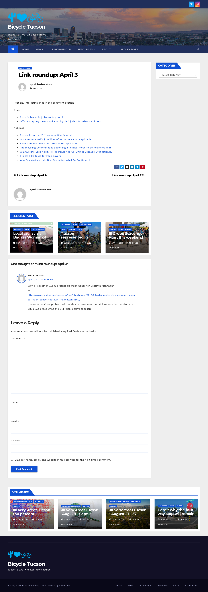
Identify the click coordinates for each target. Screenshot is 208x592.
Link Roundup (61, 49)
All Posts (18, 229)
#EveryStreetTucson (23, 501)
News (40, 49)
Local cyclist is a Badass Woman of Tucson (29, 237)
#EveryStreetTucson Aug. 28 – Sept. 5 (79, 512)
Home (25, 49)
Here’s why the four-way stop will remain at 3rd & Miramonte (176, 514)
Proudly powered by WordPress (23, 585)
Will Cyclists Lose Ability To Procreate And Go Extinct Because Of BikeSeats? (66, 151)
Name (15, 402)
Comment (18, 338)
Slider (17, 506)
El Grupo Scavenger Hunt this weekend (126, 235)
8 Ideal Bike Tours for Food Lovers (40, 155)
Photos (113, 229)
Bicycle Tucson (26, 27)
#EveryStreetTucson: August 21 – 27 (127, 512)
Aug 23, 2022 (168, 519)
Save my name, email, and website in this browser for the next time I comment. (63, 459)
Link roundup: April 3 (48, 74)
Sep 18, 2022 (22, 519)
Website (15, 440)
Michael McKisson (43, 84)
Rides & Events (75, 229)
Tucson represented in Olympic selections (78, 237)
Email (15, 421)
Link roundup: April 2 (128, 175)
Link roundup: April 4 (30, 175)
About (108, 49)
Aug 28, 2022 (119, 519)
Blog (27, 229)
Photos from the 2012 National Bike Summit (46, 135)
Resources (86, 49)
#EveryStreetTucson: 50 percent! (31, 512)
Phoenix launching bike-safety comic (42, 117)
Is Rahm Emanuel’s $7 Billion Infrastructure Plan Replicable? (56, 139)
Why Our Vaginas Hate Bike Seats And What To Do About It (55, 160)
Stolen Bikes (130, 49)
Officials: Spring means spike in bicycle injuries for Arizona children (60, 121)
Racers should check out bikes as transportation (49, 143)
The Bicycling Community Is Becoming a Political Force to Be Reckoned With (66, 147)
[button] (198, 49)
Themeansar (65, 585)
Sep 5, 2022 (70, 519)
